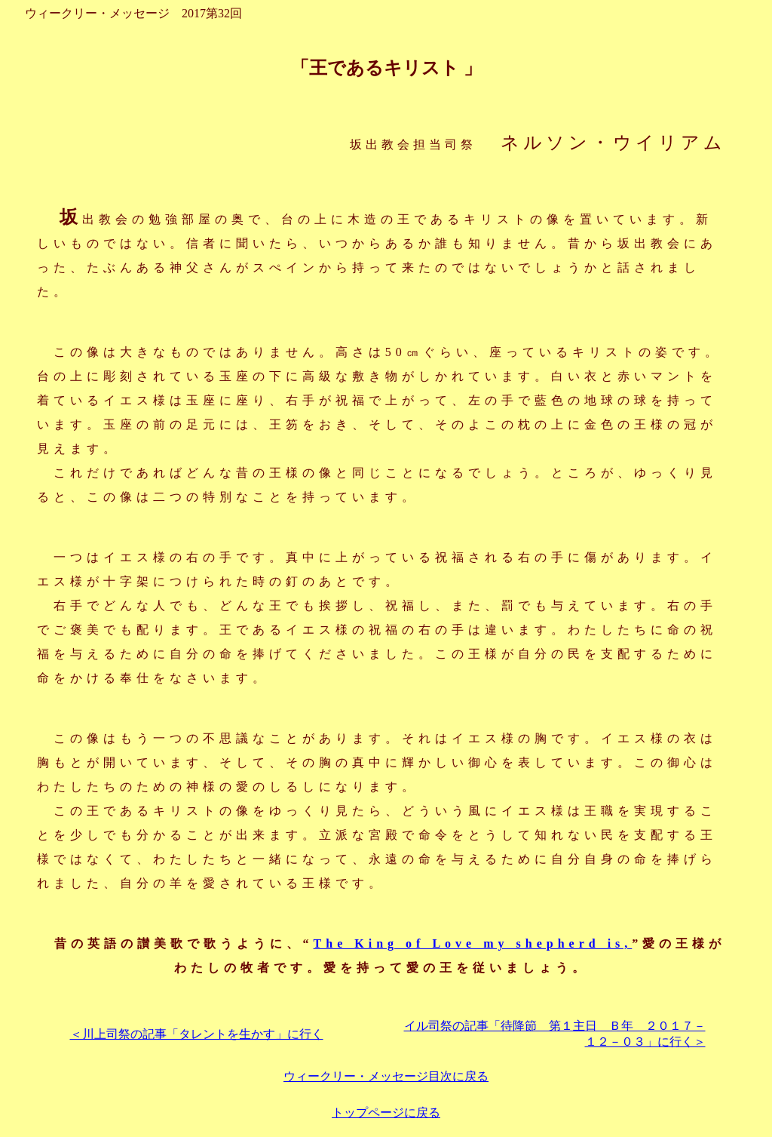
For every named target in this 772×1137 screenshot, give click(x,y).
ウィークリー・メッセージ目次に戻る (386, 1076)
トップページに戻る (386, 1112)
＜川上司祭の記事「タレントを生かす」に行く (196, 1034)
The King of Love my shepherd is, (473, 943)
